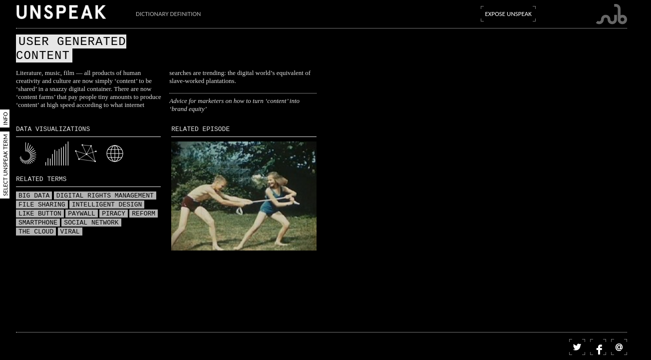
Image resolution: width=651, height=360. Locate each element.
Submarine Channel (611, 14)
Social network (91, 223)
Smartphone (37, 223)
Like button (39, 214)
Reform (143, 214)
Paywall (81, 214)
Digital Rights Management (105, 196)
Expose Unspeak (508, 14)
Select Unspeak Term (5, 165)
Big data (33, 196)
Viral (70, 232)
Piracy (113, 214)
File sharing (41, 205)
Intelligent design (107, 205)
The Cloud (35, 232)
